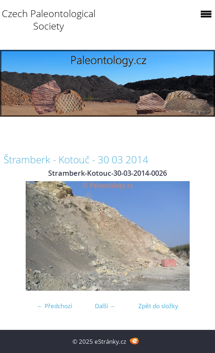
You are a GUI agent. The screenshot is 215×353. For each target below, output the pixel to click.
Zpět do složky (158, 306)
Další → (105, 306)
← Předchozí (54, 306)
